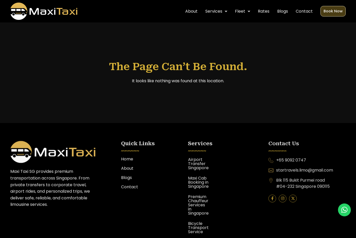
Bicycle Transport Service (214, 194)
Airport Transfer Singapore (215, 159)
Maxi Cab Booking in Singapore (219, 170)
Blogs (270, 11)
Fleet (230, 11)
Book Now (327, 11)
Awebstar (235, 231)
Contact (291, 11)
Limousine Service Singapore (216, 205)
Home (127, 159)
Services (204, 11)
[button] (204, 11)
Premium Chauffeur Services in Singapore (219, 182)
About (179, 11)
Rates (251, 11)
